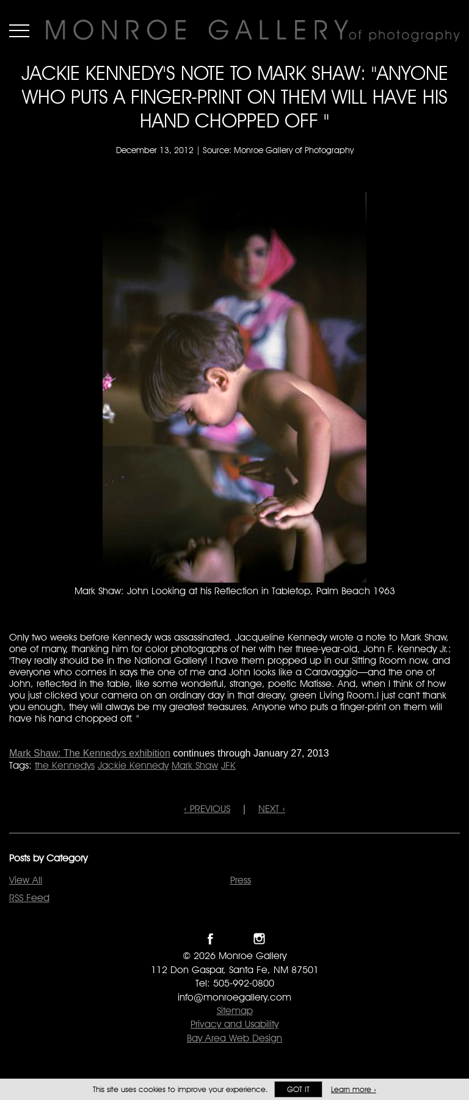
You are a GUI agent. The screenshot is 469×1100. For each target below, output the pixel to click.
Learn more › (353, 1089)
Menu (19, 30)
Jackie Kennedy (133, 765)
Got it (298, 1089)
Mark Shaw (195, 765)
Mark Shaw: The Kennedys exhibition (89, 753)
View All (25, 880)
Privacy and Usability (234, 1024)
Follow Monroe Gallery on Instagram (259, 938)
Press (240, 880)
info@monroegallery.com (234, 997)
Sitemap (235, 1010)
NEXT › (271, 808)
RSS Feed (29, 898)
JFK (228, 765)
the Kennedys (65, 765)
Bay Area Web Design (234, 1038)
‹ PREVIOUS (207, 808)
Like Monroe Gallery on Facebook (210, 938)
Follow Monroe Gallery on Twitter (234, 938)
